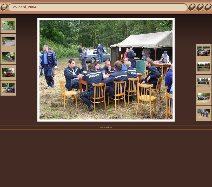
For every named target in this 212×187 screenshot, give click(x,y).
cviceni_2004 (24, 7)
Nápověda (106, 127)
